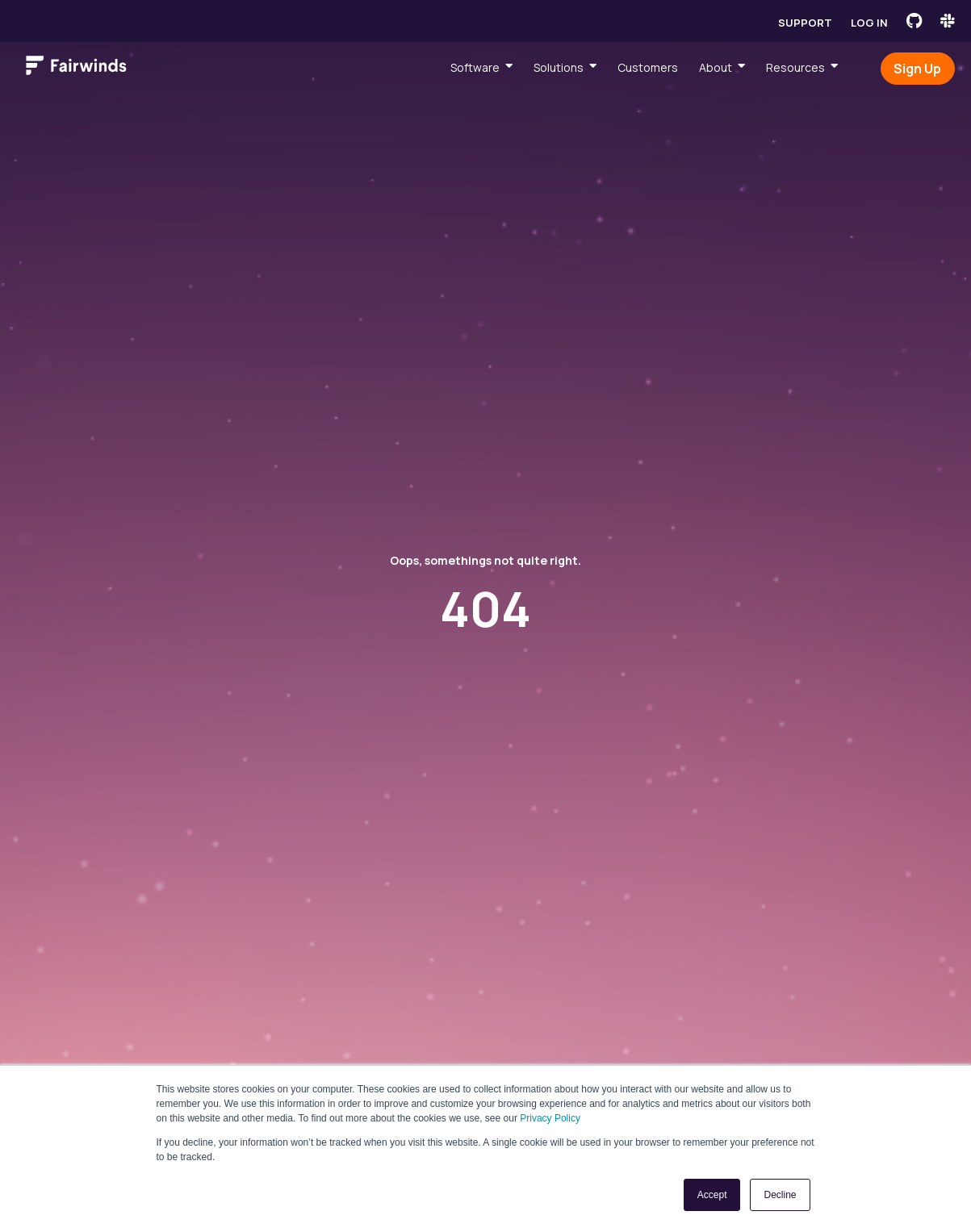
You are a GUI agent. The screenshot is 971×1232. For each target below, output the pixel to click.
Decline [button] (780, 1195)
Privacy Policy (550, 1118)
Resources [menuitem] (795, 67)
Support (805, 22)
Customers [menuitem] (647, 67)
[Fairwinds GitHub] (914, 21)
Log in (869, 22)
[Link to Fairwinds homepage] (76, 68)
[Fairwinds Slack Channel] (947, 21)
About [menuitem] (715, 67)
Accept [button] (712, 1195)
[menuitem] (481, 67)
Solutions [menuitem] (559, 67)
